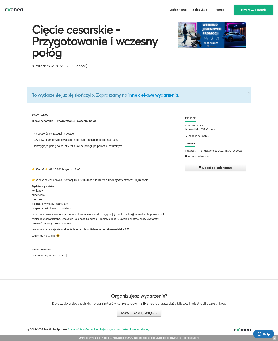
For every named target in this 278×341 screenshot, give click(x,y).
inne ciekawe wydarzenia (153, 95)
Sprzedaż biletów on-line (83, 329)
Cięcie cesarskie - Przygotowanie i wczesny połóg (95, 41)
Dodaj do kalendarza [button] (197, 156)
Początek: (190, 150)
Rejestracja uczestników (114, 329)
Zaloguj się (199, 9)
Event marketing (140, 329)
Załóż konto (178, 9)
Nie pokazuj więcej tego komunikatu (181, 337)
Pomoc (219, 9)
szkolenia (38, 255)
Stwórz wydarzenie (253, 9)
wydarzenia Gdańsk (55, 255)
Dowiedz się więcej (139, 313)
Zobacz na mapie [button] (197, 135)
